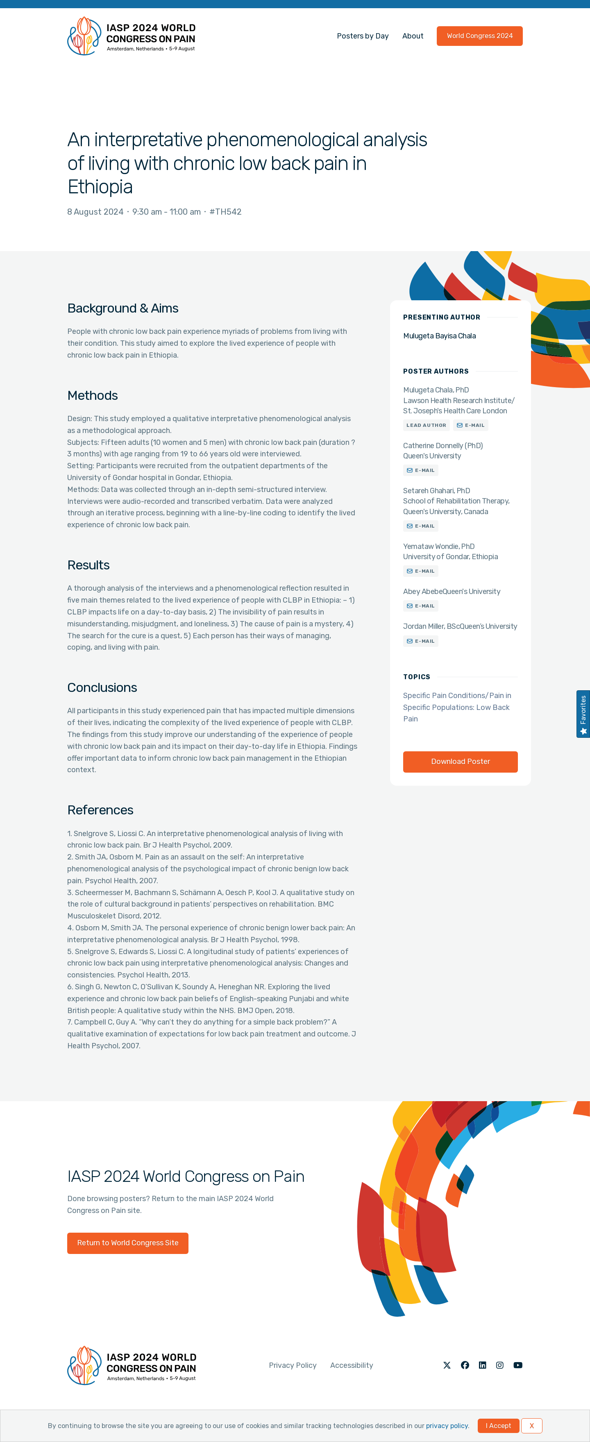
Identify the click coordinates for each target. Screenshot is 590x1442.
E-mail (475, 425)
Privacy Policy (293, 1365)
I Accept (498, 1426)
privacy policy (447, 1426)
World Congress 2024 (480, 36)
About (413, 36)
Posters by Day (363, 36)
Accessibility (351, 1365)
